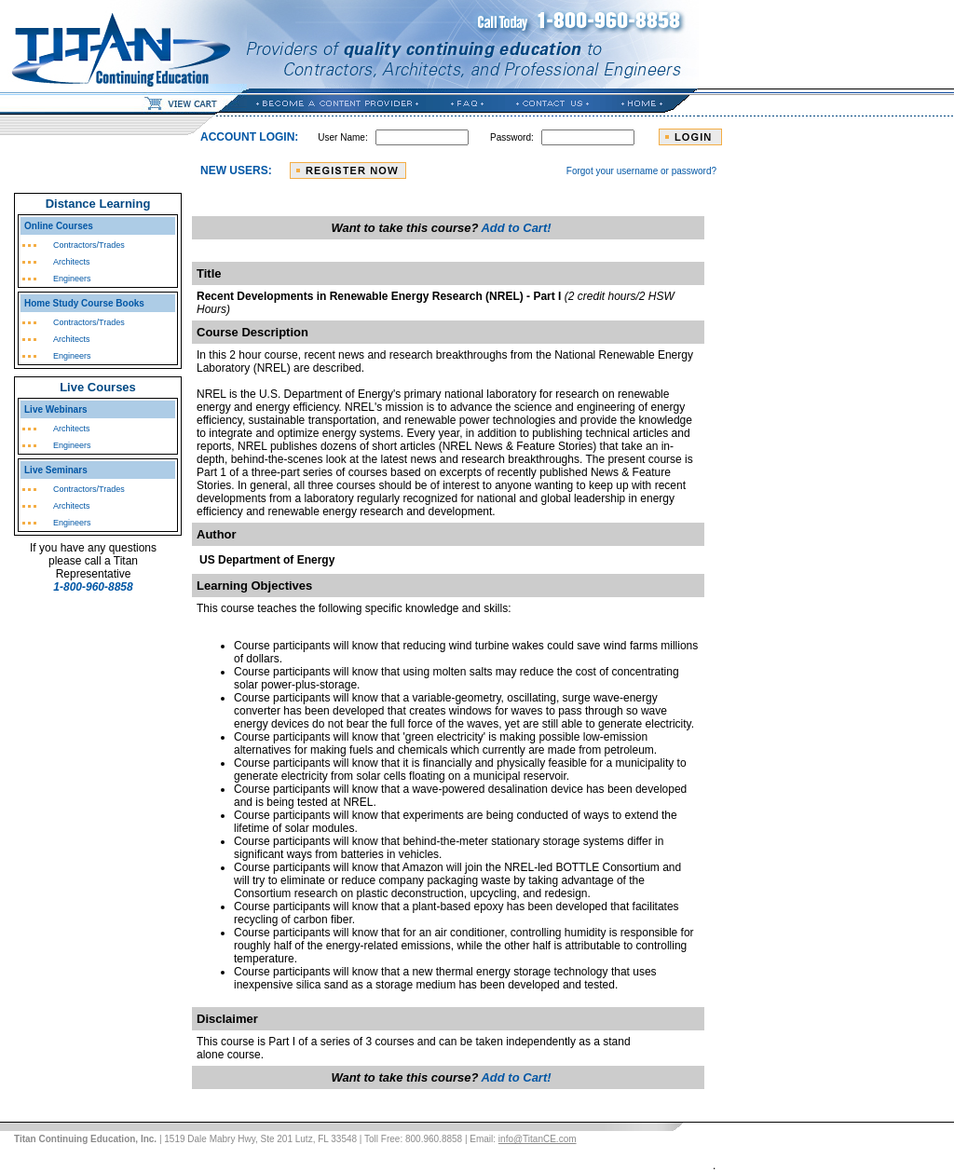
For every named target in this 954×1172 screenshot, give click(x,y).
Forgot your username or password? (641, 171)
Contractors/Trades (89, 245)
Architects (71, 261)
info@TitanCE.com (537, 1139)
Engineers (72, 278)
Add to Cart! (516, 228)
